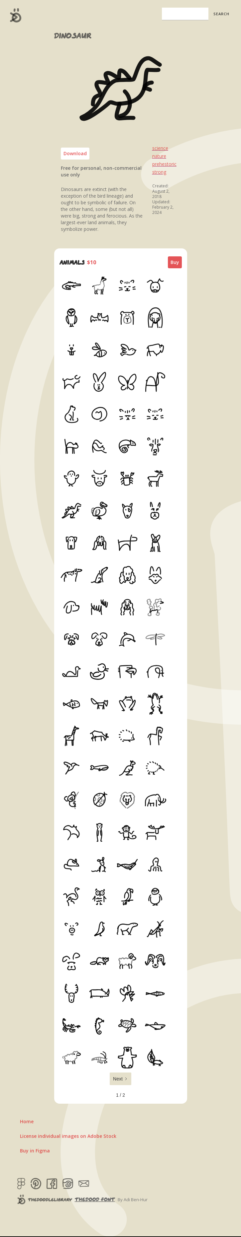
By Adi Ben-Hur (133, 1200)
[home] (14, 15)
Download (75, 153)
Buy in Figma (35, 1150)
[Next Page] (120, 1079)
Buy (175, 262)
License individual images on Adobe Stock (68, 1136)
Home (27, 1121)
